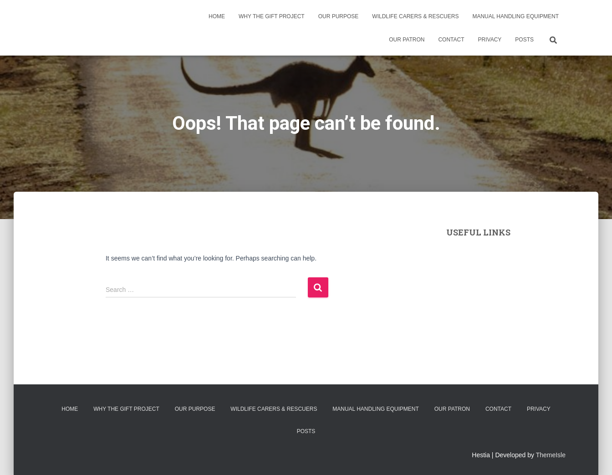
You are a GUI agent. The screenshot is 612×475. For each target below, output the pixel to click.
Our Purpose (338, 16)
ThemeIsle (551, 455)
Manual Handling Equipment (515, 16)
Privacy (490, 39)
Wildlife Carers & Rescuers (415, 16)
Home (217, 16)
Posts (524, 39)
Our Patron (406, 39)
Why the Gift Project (272, 16)
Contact (451, 39)
